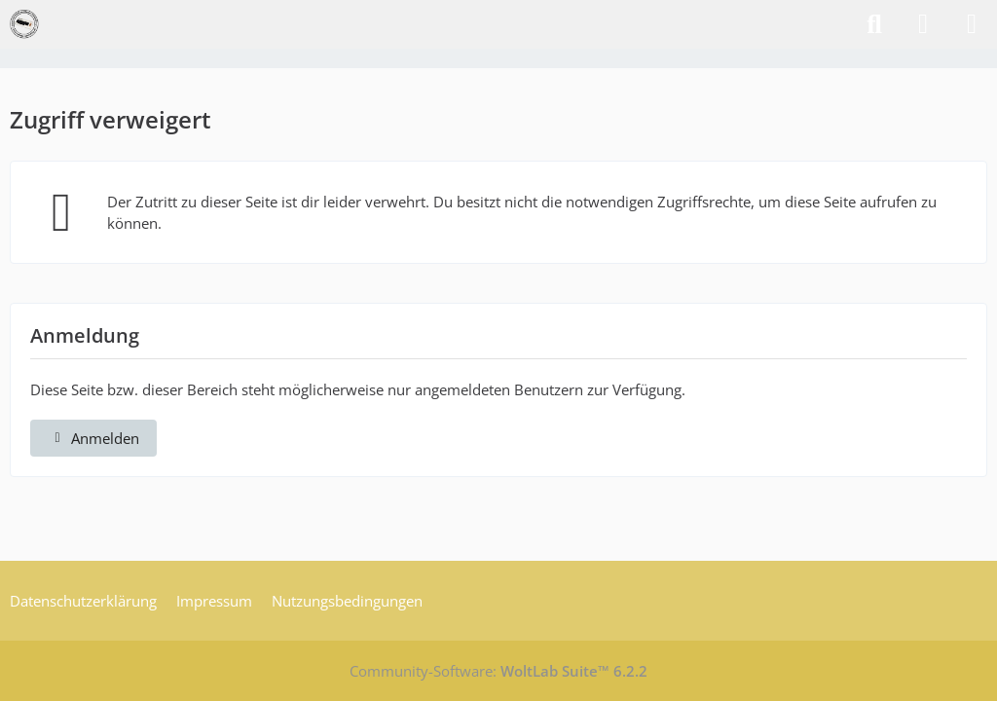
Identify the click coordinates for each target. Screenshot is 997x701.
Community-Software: (498, 671)
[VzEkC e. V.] (24, 24)
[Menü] (971, 24)
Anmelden (93, 438)
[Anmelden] (923, 24)
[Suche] (874, 24)
